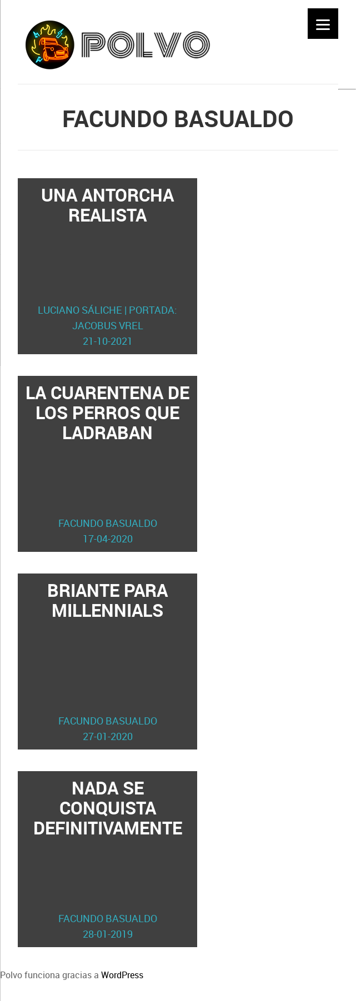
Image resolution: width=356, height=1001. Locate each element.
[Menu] (323, 23)
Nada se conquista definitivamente (107, 859)
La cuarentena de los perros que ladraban (107, 463)
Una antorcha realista (107, 266)
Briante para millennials (107, 661)
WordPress (122, 975)
